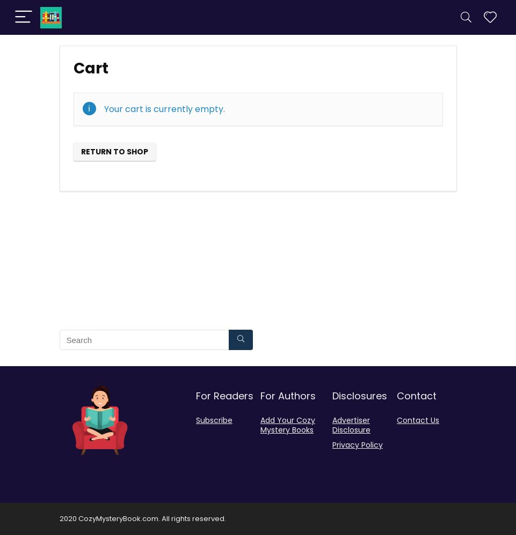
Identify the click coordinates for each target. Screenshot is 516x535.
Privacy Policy (357, 445)
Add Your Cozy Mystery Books (287, 425)
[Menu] (24, 17)
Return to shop (114, 151)
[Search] (466, 17)
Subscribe (214, 420)
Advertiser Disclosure (351, 425)
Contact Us (418, 420)
